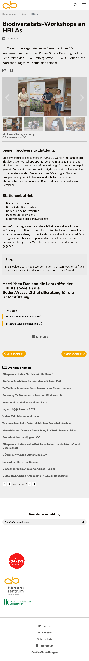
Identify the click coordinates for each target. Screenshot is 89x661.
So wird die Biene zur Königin (20, 462)
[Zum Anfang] (4, 484)
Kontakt (44, 632)
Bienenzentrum (9, 13)
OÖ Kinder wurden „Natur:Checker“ (24, 455)
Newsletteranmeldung (44, 514)
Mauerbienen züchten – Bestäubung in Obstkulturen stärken (39, 430)
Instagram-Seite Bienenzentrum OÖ (24, 323)
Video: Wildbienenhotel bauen (21, 416)
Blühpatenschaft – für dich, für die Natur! (27, 374)
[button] (5, 70)
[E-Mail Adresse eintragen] (41, 522)
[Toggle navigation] (76, 4)
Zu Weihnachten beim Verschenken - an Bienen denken (36, 388)
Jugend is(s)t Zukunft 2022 (18, 409)
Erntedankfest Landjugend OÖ (21, 437)
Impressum (44, 646)
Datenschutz (44, 639)
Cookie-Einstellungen (44, 652)
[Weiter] (29, 484)
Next (82, 96)
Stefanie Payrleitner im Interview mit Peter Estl (31, 381)
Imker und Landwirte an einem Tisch (25, 402)
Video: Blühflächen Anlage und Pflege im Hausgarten (35, 476)
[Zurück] (9, 484)
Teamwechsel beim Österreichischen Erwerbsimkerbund (37, 423)
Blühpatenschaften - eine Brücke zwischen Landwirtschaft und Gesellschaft (41, 446)
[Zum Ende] (34, 484)
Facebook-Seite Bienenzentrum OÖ (23, 316)
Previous (7, 96)
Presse (44, 626)
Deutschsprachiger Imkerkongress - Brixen (29, 469)
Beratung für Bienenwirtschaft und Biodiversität (32, 395)
